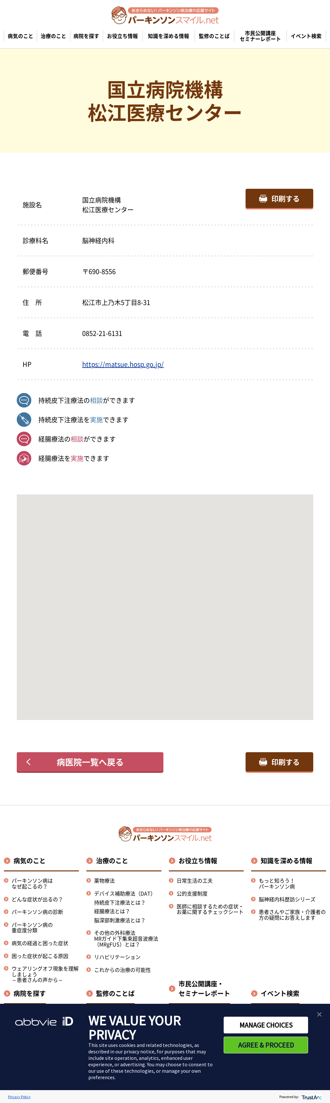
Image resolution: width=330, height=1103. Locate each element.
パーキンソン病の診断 (37, 912)
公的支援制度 (192, 893)
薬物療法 (104, 880)
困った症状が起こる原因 (40, 956)
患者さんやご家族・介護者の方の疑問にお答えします (292, 914)
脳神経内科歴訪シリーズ (287, 899)
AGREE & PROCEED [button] (266, 1045)
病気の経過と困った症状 (40, 943)
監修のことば (115, 993)
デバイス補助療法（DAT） (125, 894)
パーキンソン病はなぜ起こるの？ (32, 883)
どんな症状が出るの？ (37, 899)
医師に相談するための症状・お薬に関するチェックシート (210, 909)
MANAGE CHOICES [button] (266, 1025)
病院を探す (30, 993)
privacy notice (139, 1051)
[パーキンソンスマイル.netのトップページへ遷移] (165, 15)
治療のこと (112, 860)
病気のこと (30, 860)
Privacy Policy (19, 1096)
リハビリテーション (117, 957)
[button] (165, 601)
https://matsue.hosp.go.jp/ (123, 364)
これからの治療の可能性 (122, 970)
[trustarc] (311, 1096)
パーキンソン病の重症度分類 (32, 927)
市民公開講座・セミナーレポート (204, 988)
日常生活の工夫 (195, 880)
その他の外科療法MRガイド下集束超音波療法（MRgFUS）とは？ (126, 938)
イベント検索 (280, 993)
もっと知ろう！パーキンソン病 (277, 883)
